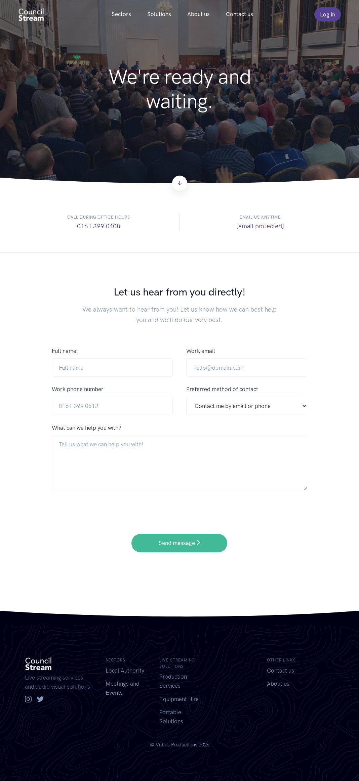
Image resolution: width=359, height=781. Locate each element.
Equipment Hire (179, 699)
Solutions (159, 14)
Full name (64, 351)
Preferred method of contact (222, 389)
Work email (200, 351)
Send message (179, 543)
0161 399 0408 (98, 226)
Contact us (239, 14)
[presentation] (103, 507)
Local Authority (125, 670)
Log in (327, 14)
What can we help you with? (86, 427)
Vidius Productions (176, 745)
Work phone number (78, 389)
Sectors (121, 14)
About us (198, 14)
